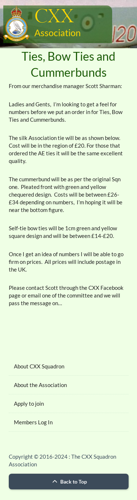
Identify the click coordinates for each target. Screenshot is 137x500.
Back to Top (68, 481)
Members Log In (33, 422)
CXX (54, 17)
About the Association (40, 385)
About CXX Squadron (39, 366)
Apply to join (29, 403)
